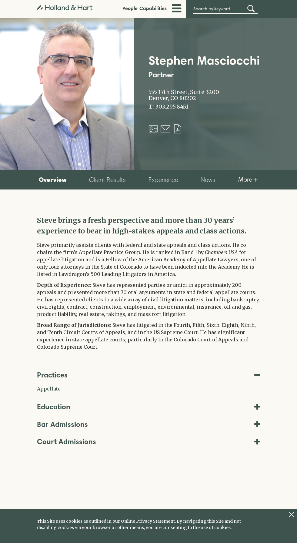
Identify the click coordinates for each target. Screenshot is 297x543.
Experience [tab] (163, 179)
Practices (148, 374)
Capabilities (153, 8)
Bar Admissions (148, 424)
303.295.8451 (172, 107)
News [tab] (208, 179)
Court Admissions (148, 441)
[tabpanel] (148, 282)
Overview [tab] (53, 179)
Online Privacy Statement (148, 521)
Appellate (49, 389)
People (130, 8)
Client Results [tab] (107, 179)
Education (148, 406)
